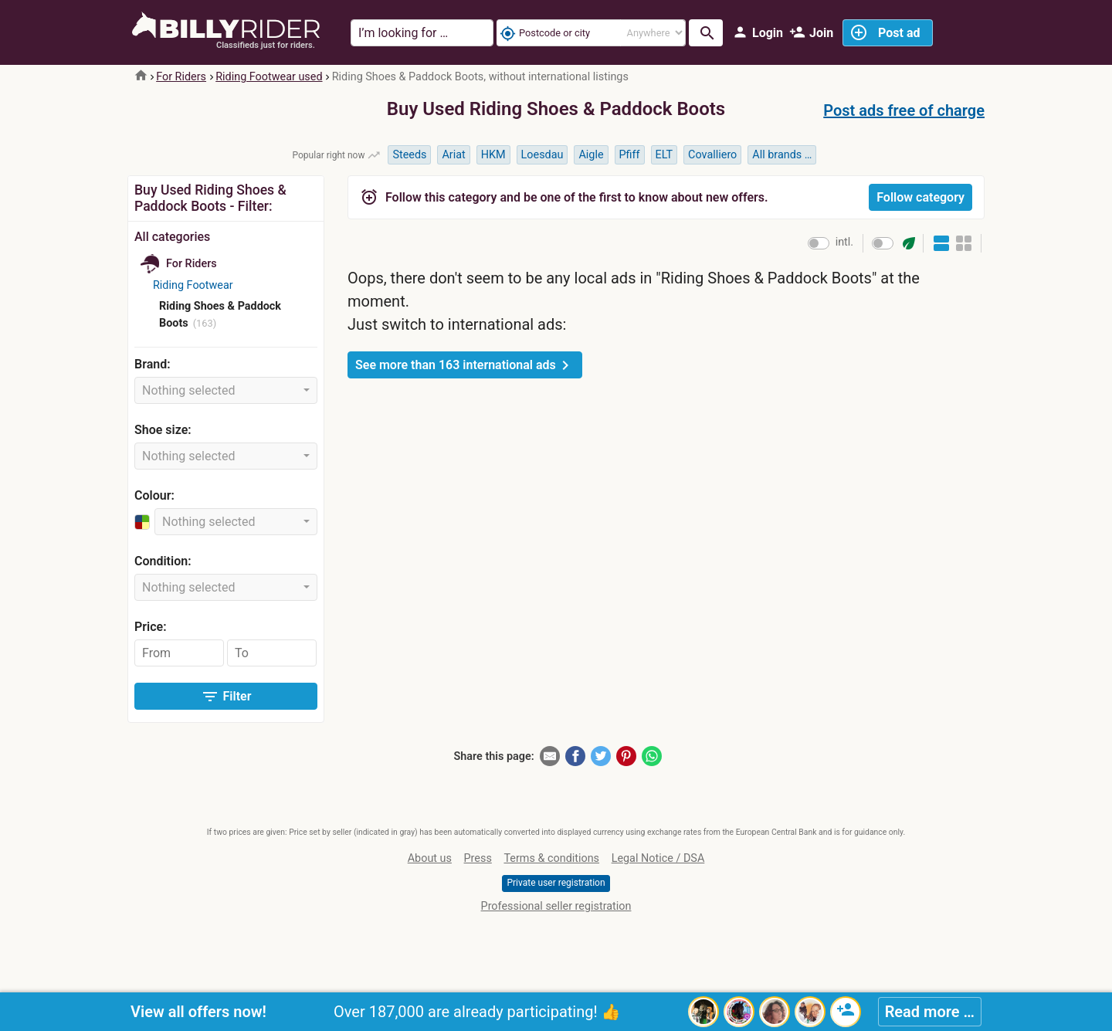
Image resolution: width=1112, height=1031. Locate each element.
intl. (844, 242)
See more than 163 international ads (465, 365)
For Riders (181, 76)
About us (430, 858)
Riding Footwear (193, 285)
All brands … (782, 154)
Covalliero (712, 154)
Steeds (409, 154)
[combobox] (225, 390)
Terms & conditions (551, 858)
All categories (172, 236)
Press (478, 858)
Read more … (930, 1011)
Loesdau (542, 154)
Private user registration (556, 882)
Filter (226, 696)
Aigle (590, 154)
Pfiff (629, 154)
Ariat (453, 154)
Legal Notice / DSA (658, 858)
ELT (664, 154)
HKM (493, 154)
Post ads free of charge (904, 110)
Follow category (920, 197)
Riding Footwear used (268, 76)
